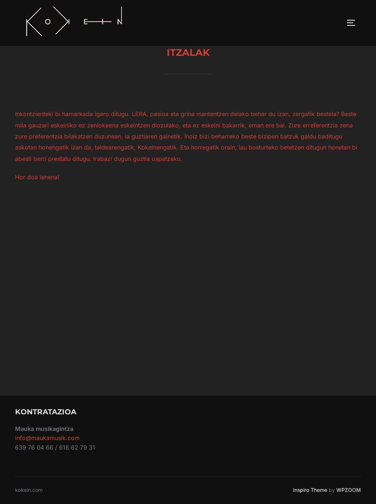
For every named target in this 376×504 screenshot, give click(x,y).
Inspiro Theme (310, 490)
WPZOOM (348, 490)
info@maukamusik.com (47, 438)
